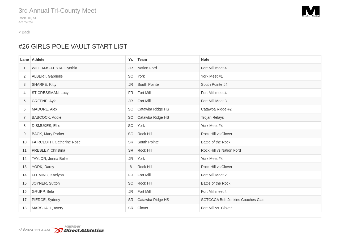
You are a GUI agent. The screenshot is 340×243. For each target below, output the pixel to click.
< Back (24, 32)
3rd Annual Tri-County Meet (57, 10)
